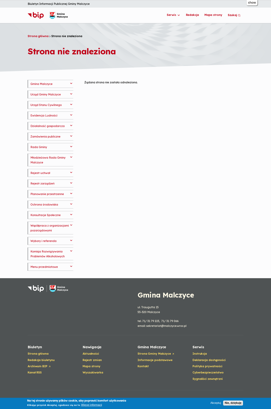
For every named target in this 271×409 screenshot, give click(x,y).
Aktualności (91, 353)
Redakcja (192, 15)
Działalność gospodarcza (47, 126)
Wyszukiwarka (93, 372)
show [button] (252, 2)
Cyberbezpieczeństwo (208, 372)
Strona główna (38, 36)
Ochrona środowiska (44, 204)
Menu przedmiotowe (44, 267)
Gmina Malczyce (41, 84)
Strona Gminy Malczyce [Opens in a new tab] (156, 354)
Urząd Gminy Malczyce (45, 94)
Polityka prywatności (207, 366)
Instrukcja (200, 353)
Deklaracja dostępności (209, 360)
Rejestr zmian (92, 360)
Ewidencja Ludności (43, 115)
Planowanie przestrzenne (47, 194)
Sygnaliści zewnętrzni (208, 379)
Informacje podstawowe (155, 360)
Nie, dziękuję (233, 403)
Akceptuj (215, 403)
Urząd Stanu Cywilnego (46, 105)
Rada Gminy (38, 147)
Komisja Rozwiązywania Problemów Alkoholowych (47, 254)
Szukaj (234, 15)
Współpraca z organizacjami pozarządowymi (49, 228)
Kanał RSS (35, 372)
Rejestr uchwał (40, 173)
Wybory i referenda (43, 241)
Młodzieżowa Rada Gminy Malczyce (48, 160)
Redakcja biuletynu (41, 360)
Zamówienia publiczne (45, 136)
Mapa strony (213, 15)
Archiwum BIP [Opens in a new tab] (39, 366)
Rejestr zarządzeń (42, 183)
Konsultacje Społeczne (45, 215)
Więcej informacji (91, 404)
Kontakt (143, 366)
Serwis (173, 15)
